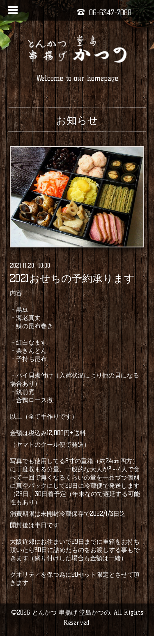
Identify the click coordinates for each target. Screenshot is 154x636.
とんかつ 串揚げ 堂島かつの (71, 612)
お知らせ (77, 120)
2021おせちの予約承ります (72, 278)
